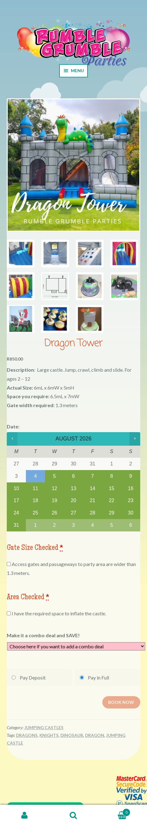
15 (111, 488)
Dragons (27, 735)
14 (92, 488)
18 (35, 500)
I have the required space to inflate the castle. (56, 613)
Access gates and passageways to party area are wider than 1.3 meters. (71, 568)
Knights (49, 735)
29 (111, 512)
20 (73, 500)
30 (130, 512)
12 (54, 488)
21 (92, 500)
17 (16, 500)
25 (35, 512)
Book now (121, 701)
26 (54, 512)
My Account (24, 815)
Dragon (94, 735)
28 (92, 512)
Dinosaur (71, 735)
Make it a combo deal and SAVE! (43, 635)
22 (111, 500)
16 (130, 488)
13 (73, 488)
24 (16, 512)
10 (16, 488)
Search (73, 815)
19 (54, 500)
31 (16, 525)
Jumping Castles (43, 727)
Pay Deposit (33, 677)
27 (73, 512)
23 (130, 500)
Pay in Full (98, 677)
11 (35, 488)
